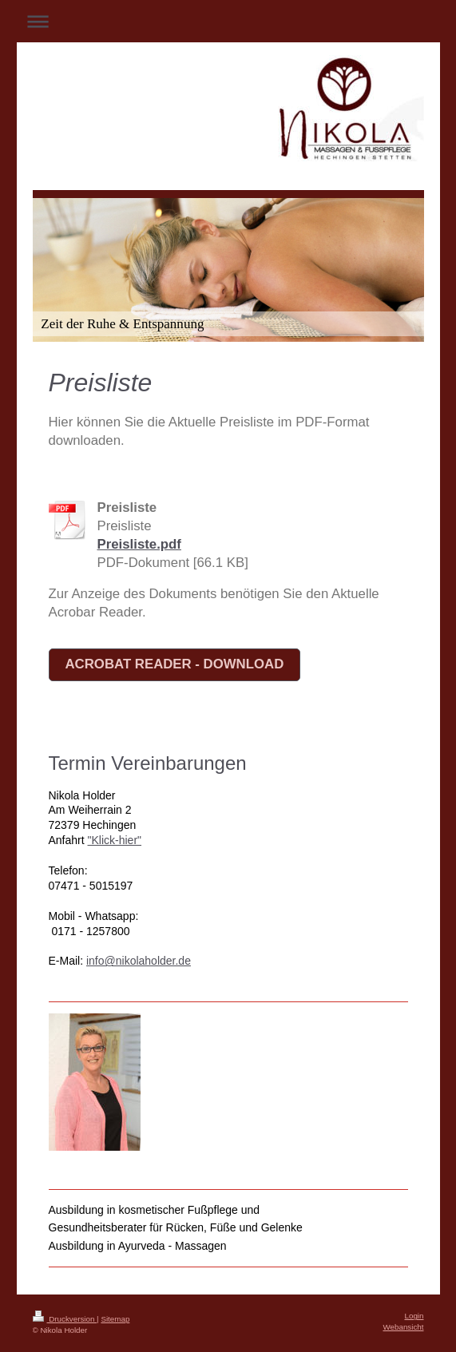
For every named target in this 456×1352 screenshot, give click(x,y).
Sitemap (115, 1318)
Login (414, 1315)
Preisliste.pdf (139, 544)
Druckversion (65, 1318)
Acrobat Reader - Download (174, 664)
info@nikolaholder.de (138, 960)
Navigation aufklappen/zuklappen (228, 21)
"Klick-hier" (115, 840)
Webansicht (403, 1326)
